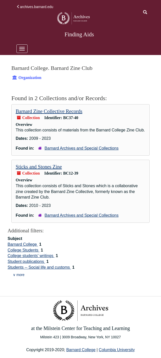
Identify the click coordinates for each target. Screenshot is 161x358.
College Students (23, 250)
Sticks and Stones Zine (39, 167)
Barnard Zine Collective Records (49, 111)
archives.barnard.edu (34, 7)
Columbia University (117, 350)
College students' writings (31, 256)
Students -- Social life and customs (39, 267)
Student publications (26, 261)
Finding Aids (79, 34)
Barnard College (23, 244)
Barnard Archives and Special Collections (81, 148)
